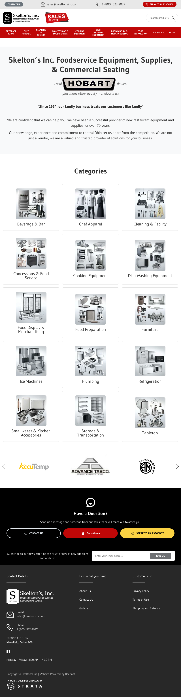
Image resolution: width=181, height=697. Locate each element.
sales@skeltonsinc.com (31, 616)
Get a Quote (90, 533)
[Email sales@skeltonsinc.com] (59, 4)
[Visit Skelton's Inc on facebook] (8, 651)
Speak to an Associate (160, 4)
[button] (177, 466)
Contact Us (14, 4)
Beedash (70, 674)
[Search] (162, 18)
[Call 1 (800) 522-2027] (110, 4)
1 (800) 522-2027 (27, 629)
